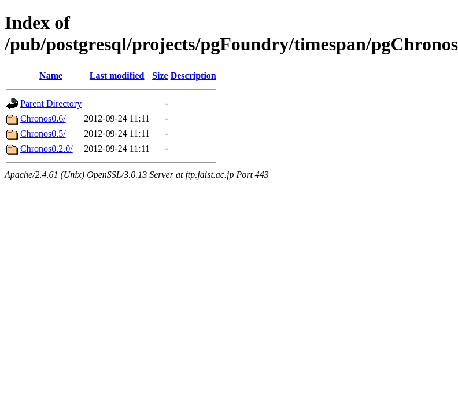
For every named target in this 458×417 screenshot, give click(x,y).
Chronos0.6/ (43, 118)
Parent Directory (51, 103)
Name (50, 76)
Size (160, 76)
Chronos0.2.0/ (46, 148)
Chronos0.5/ (43, 133)
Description (193, 76)
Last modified (117, 76)
